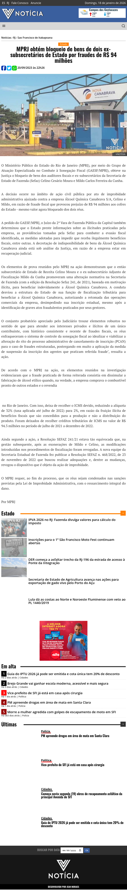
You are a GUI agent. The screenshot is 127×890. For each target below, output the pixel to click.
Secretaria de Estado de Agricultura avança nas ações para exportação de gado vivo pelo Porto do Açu (73, 581)
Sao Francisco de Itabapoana (35, 37)
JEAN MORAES (73, 887)
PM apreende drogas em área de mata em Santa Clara (49, 702)
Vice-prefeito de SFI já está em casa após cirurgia (44, 693)
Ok (86, 851)
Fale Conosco (19, 3)
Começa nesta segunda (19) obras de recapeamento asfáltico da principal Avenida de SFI (81, 795)
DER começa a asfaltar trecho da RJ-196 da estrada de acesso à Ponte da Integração (76, 561)
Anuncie (36, 3)
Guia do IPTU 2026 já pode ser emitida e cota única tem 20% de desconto (63, 674)
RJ (8, 3)
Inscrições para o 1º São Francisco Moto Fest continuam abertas (71, 541)
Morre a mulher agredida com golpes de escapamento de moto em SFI (61, 712)
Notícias (6, 37)
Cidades (46, 789)
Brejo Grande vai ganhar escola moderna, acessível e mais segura (57, 683)
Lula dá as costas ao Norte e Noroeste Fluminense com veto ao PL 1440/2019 (77, 601)
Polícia (45, 731)
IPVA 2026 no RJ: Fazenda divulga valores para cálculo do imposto (72, 521)
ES (3, 3)
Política (46, 760)
